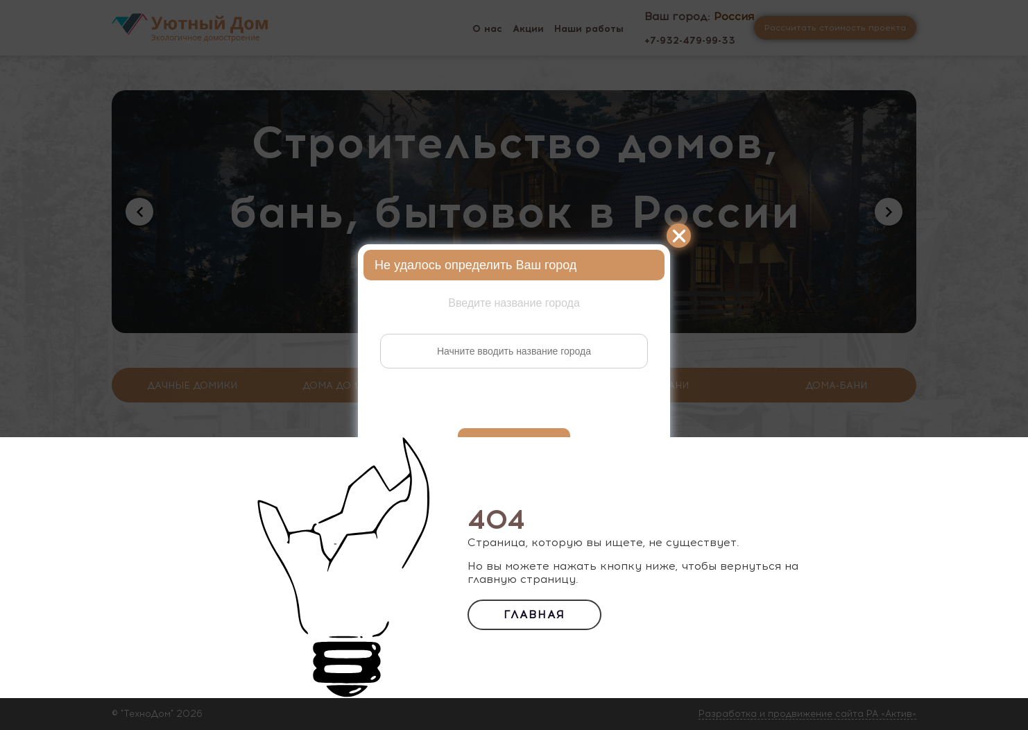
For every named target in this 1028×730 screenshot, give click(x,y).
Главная (534, 614)
